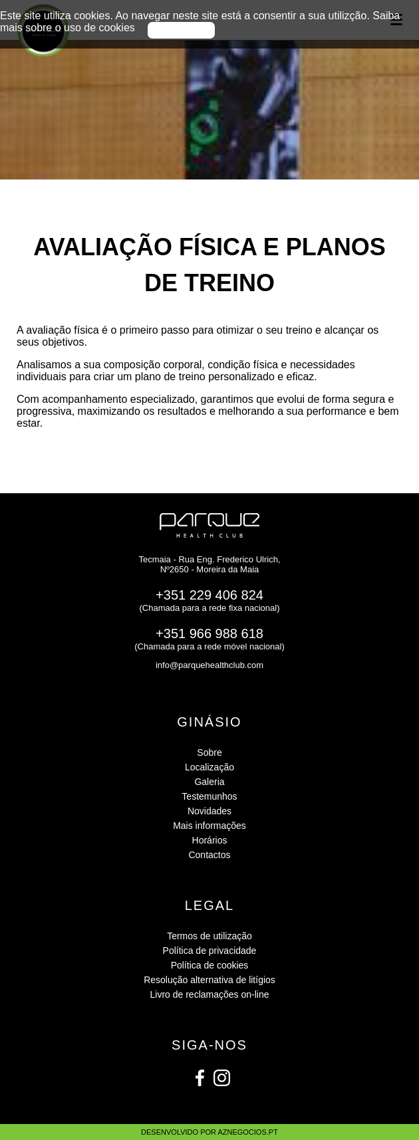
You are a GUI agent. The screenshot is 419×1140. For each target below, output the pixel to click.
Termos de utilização (209, 936)
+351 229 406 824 (209, 595)
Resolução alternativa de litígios (209, 979)
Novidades (209, 811)
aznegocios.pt (247, 1132)
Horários (209, 840)
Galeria (209, 781)
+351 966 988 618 (209, 633)
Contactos (209, 855)
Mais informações (209, 825)
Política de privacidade (210, 950)
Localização (209, 767)
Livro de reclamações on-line (209, 994)
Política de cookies (210, 965)
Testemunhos (209, 796)
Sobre (209, 752)
